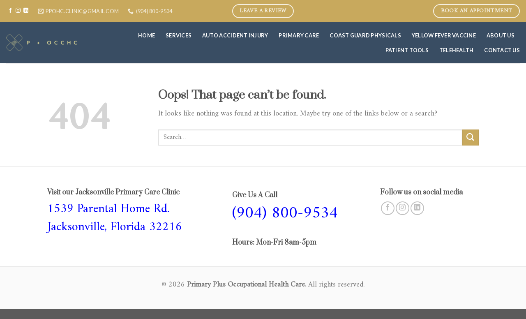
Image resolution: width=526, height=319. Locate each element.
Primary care (299, 35)
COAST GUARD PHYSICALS (365, 35)
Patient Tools (407, 50)
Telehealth (456, 50)
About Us (500, 35)
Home (146, 35)
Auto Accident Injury (235, 35)
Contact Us (502, 50)
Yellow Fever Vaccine (444, 35)
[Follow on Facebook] (10, 11)
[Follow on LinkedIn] (25, 11)
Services (178, 35)
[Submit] (470, 137)
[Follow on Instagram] (18, 11)
